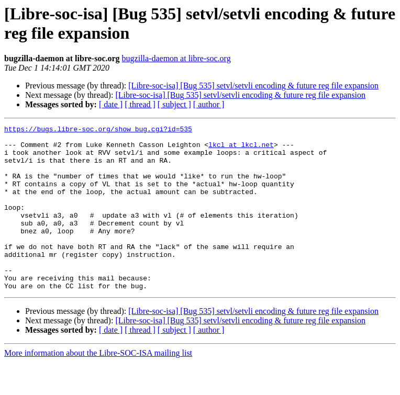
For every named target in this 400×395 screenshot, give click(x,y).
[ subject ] (174, 104)
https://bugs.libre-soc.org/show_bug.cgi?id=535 (98, 130)
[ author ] (209, 104)
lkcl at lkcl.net (241, 149)
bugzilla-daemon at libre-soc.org (176, 58)
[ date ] (111, 104)
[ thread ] (140, 104)
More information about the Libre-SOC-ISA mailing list (98, 385)
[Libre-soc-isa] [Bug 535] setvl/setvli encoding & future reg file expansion (253, 85)
